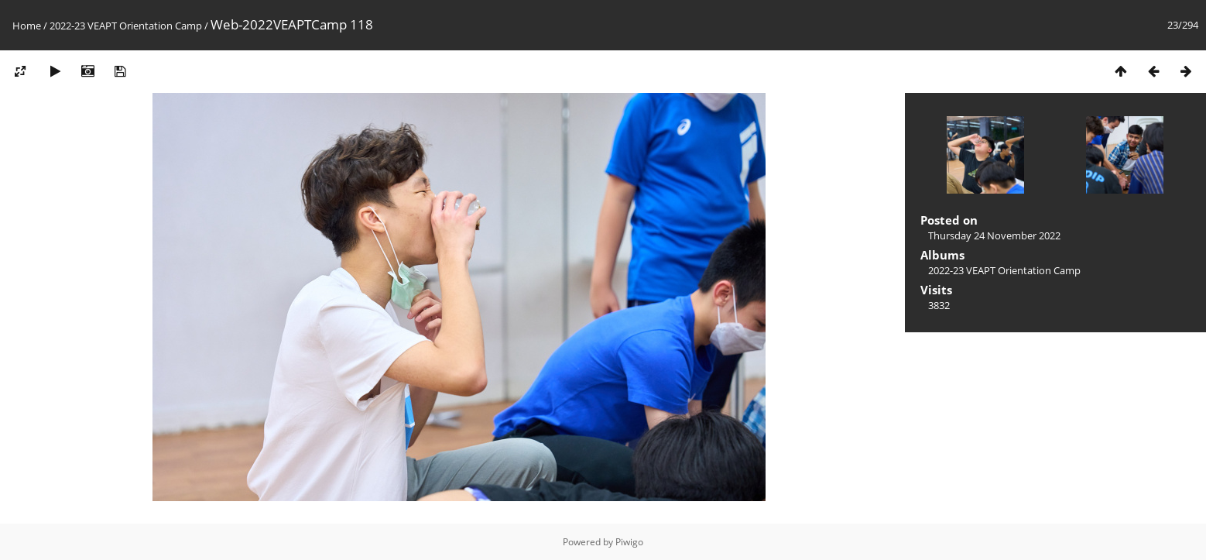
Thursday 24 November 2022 (994, 235)
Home (26, 26)
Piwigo (629, 541)
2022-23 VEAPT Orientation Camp (126, 26)
